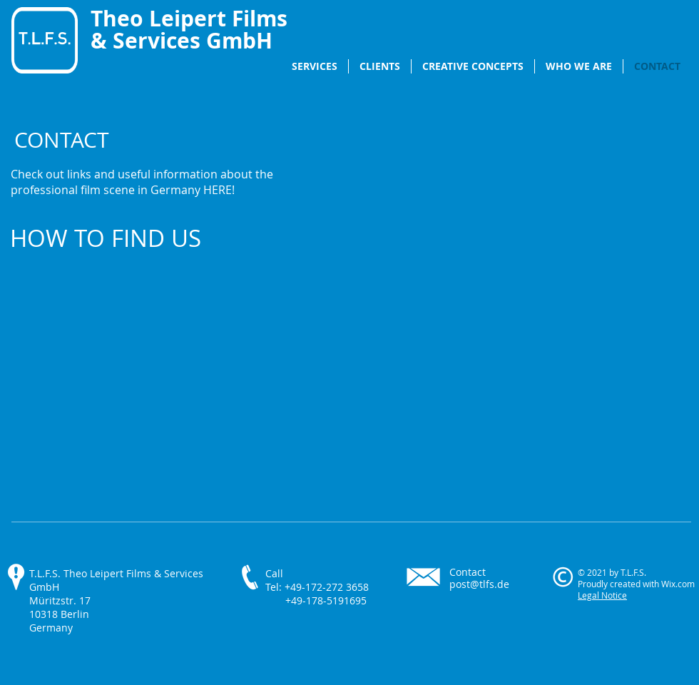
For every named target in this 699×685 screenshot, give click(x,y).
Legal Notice (602, 595)
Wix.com (678, 583)
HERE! (219, 190)
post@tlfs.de (479, 584)
